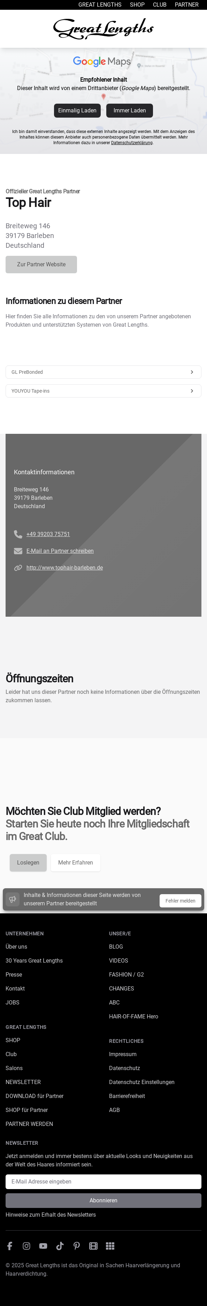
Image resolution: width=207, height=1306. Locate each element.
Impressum (123, 1054)
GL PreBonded (104, 372)
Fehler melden (181, 901)
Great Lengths (100, 4)
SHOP (13, 1040)
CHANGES (121, 988)
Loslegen (28, 862)
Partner (187, 4)
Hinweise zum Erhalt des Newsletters (51, 1214)
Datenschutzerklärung (132, 142)
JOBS (13, 1002)
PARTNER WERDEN (29, 1124)
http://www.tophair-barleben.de (64, 567)
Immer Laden (130, 110)
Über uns (16, 946)
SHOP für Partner (27, 1110)
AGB (114, 1110)
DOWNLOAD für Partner (34, 1096)
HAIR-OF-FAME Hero (133, 1016)
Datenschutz (124, 1068)
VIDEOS (118, 960)
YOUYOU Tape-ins (104, 390)
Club (160, 4)
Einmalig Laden (77, 110)
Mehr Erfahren (75, 862)
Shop (137, 4)
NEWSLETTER (23, 1082)
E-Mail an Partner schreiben (60, 551)
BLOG (116, 946)
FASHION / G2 (126, 974)
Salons (14, 1068)
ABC (114, 1002)
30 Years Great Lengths (34, 960)
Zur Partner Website (41, 264)
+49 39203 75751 (48, 534)
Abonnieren (103, 1200)
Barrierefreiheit (127, 1096)
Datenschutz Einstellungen (142, 1082)
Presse (14, 974)
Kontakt (15, 988)
